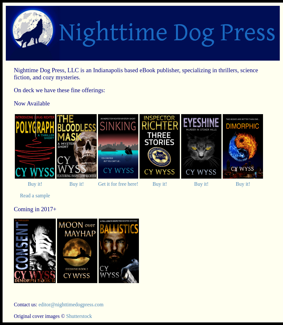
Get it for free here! (118, 184)
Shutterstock (79, 316)
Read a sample (35, 195)
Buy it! (35, 184)
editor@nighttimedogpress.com (70, 304)
